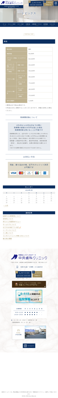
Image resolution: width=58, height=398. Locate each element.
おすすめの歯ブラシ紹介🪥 (12, 227)
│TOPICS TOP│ (29, 34)
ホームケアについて (9, 224)
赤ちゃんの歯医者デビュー (12, 222)
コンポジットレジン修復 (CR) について (16, 236)
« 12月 (6, 205)
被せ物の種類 (7, 239)
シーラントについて (9, 230)
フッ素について (8, 233)
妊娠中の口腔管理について (12, 216)
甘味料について (8, 219)
